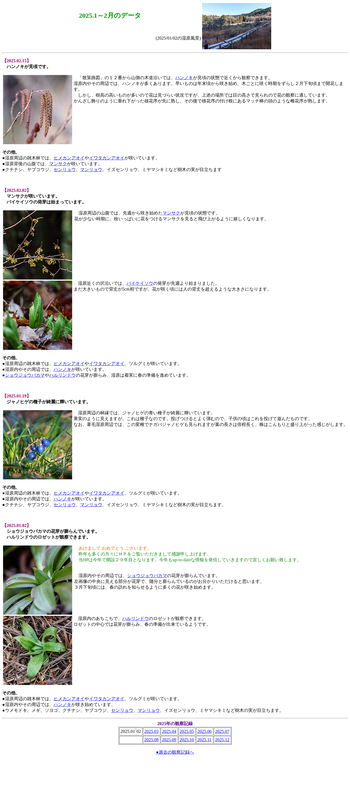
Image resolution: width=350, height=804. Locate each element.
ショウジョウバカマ (25, 375)
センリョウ (65, 169)
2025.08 (151, 739)
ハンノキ (184, 77)
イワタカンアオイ (106, 158)
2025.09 (169, 739)
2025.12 (222, 739)
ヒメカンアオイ (69, 158)
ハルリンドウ (62, 375)
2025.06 (204, 731)
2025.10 (187, 739)
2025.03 (151, 731)
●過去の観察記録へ (175, 752)
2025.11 (204, 739)
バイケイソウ (140, 283)
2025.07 (222, 731)
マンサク (58, 163)
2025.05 (187, 731)
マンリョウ (91, 169)
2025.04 (169, 731)
